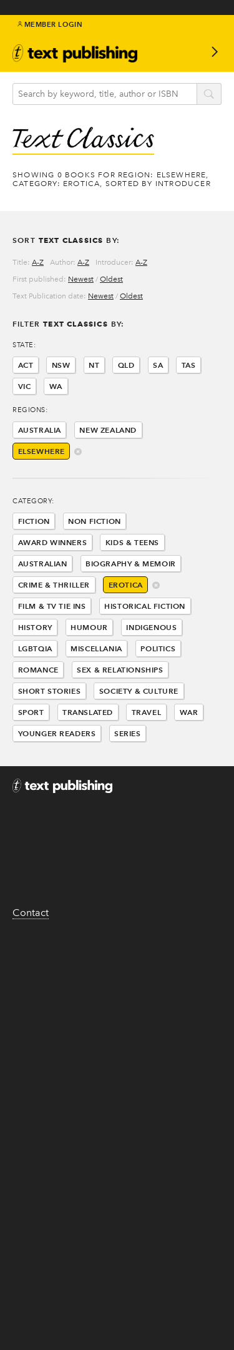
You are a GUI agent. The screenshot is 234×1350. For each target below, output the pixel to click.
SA (158, 365)
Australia (39, 430)
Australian (42, 563)
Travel (147, 712)
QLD (126, 365)
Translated (87, 712)
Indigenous (151, 627)
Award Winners (52, 542)
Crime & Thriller (54, 584)
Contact (30, 913)
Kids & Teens (132, 542)
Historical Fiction (144, 606)
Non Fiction (94, 521)
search (209, 95)
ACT (26, 365)
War (189, 712)
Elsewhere (41, 451)
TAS (189, 365)
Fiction (34, 521)
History (35, 627)
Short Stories (49, 691)
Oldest (111, 279)
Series (127, 733)
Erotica (126, 584)
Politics (157, 648)
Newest (81, 279)
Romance (38, 669)
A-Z (38, 262)
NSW (61, 365)
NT (94, 365)
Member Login (50, 24)
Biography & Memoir (130, 563)
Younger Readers (57, 733)
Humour (89, 627)
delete (78, 452)
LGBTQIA (35, 648)
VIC (24, 386)
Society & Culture (138, 691)
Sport (31, 712)
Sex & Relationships (120, 669)
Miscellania (96, 648)
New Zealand (108, 430)
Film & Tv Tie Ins (52, 606)
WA (55, 386)
